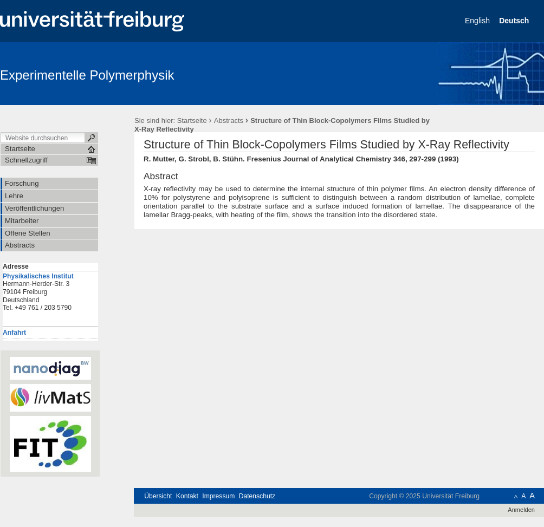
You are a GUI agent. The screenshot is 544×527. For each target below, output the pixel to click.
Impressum (218, 496)
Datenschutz (257, 496)
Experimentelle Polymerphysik (87, 75)
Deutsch (515, 20)
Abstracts (228, 120)
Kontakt (187, 496)
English (478, 20)
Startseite (192, 120)
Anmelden (521, 509)
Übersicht (158, 496)
